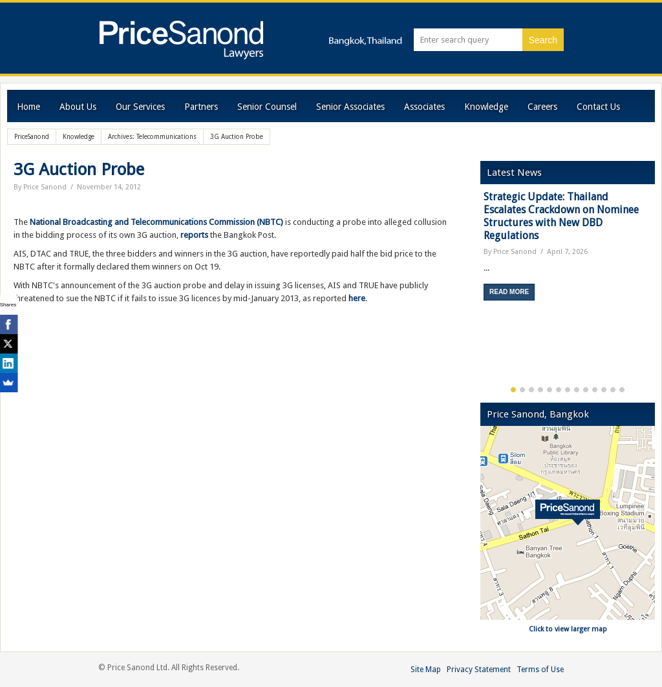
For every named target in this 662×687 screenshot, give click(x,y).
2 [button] (522, 389)
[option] (567, 250)
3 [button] (531, 389)
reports (194, 235)
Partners (201, 106)
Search (543, 40)
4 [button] (540, 389)
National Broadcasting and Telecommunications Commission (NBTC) (156, 222)
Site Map (426, 669)
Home (28, 106)
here (356, 298)
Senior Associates (350, 106)
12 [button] (612, 389)
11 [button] (603, 389)
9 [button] (585, 389)
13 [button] (622, 389)
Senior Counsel (267, 106)
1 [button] (513, 389)
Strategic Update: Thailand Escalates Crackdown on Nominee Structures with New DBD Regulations (561, 216)
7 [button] (567, 389)
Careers (542, 106)
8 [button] (576, 389)
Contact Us (598, 106)
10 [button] (594, 389)
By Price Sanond (40, 187)
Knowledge (486, 106)
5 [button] (549, 389)
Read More (509, 291)
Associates (424, 106)
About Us (77, 106)
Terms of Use (540, 669)
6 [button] (558, 389)
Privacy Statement (479, 669)
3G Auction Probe (79, 169)
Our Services (140, 106)
